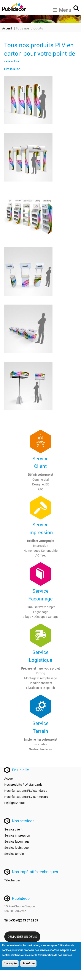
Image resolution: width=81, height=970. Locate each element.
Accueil (7, 28)
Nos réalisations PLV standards (25, 790)
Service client (13, 829)
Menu (62, 10)
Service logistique (16, 847)
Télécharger (12, 880)
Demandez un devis (22, 936)
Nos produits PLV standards (23, 784)
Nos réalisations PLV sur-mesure (26, 797)
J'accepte (10, 964)
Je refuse (28, 964)
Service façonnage (16, 841)
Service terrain (14, 854)
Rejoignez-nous (14, 803)
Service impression (17, 835)
